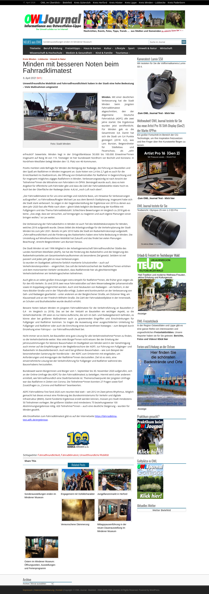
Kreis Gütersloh (82, 2)
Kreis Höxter (116, 2)
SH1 (39, 78)
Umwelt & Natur (147, 48)
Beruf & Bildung (53, 48)
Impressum (27, 590)
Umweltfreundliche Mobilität (94, 455)
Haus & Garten (92, 48)
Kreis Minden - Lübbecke (35, 59)
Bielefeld (67, 2)
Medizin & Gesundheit (79, 52)
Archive (26, 584)
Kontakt (59, 590)
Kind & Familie (104, 52)
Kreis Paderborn (176, 2)
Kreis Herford (100, 2)
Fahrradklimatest (69, 455)
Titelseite (35, 48)
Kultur (108, 48)
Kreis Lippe (131, 2)
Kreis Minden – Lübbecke (152, 2)
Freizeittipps (73, 48)
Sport (131, 48)
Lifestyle (120, 48)
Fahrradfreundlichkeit (49, 455)
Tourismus (123, 52)
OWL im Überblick (51, 2)
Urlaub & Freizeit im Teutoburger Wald (158, 255)
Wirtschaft (166, 48)
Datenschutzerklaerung (44, 590)
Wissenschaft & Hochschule (47, 52)
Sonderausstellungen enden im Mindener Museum (67, 41)
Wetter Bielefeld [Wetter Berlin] (162, 510)
